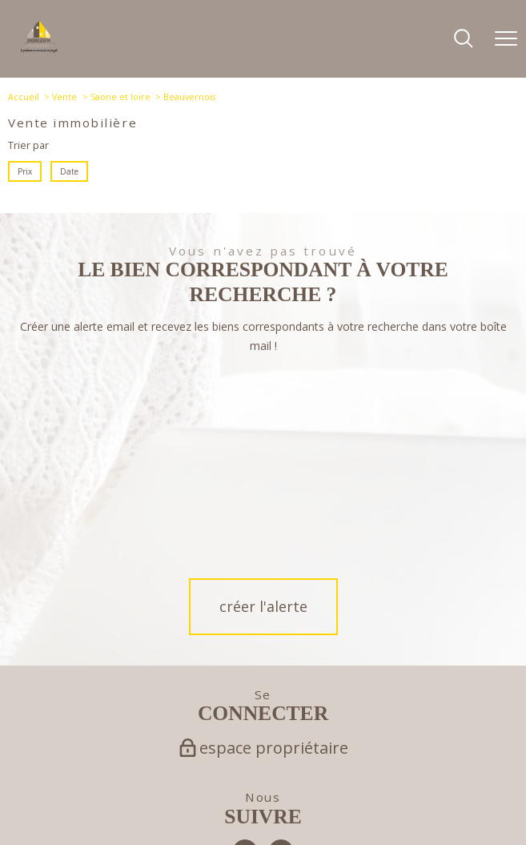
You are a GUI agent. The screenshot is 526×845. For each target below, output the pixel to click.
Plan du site (175, 801)
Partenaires (320, 801)
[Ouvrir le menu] (506, 39)
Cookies (416, 802)
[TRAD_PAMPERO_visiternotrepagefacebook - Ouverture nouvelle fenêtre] (245, 649)
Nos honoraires (122, 801)
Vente (64, 97)
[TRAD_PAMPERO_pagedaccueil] (39, 49)
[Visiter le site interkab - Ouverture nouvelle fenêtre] (323, 755)
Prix (25, 171)
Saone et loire (120, 97)
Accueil (23, 97)
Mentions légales (232, 801)
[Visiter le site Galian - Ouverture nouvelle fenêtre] (224, 755)
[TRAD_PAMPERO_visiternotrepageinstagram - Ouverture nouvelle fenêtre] (281, 649)
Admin (281, 801)
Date (69, 171)
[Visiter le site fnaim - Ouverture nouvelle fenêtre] (163, 755)
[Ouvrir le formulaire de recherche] (463, 39)
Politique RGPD (372, 801)
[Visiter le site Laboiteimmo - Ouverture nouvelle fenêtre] (263, 826)
